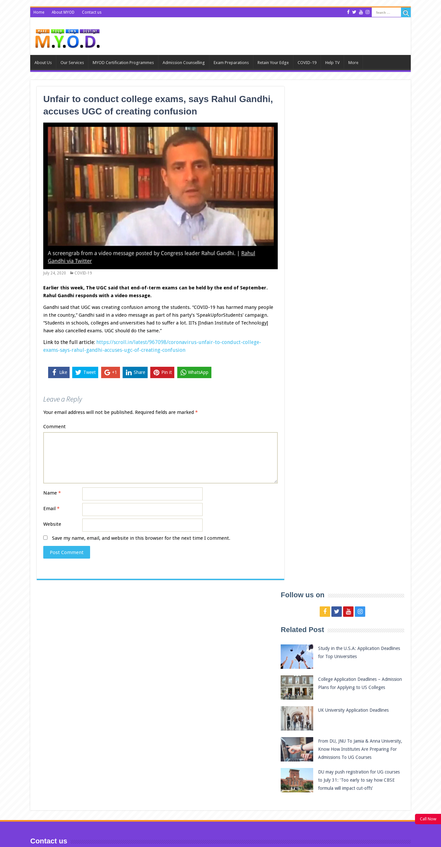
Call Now (428, 818)
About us (43, 62)
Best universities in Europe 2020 (360, 789)
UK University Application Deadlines (366, 206)
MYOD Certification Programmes (123, 62)
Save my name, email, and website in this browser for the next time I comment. (141, 538)
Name (52, 493)
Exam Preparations (231, 62)
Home (38, 12)
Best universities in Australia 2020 (362, 758)
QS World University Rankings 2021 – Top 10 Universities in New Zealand (363, 727)
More (353, 62)
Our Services (72, 62)
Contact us (92, 12)
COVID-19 (307, 62)
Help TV (332, 62)
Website (52, 524)
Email (51, 508)
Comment (54, 427)
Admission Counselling (184, 62)
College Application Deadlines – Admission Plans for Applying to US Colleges (366, 183)
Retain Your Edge (273, 62)
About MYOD (63, 12)
